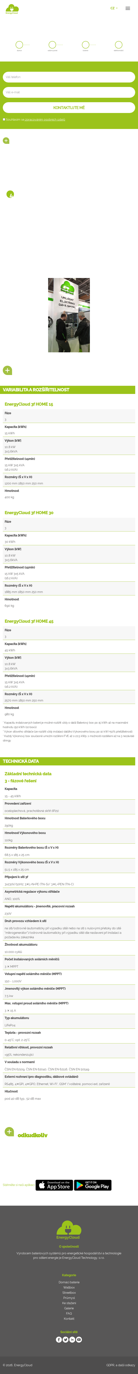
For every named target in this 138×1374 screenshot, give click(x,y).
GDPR (110, 1365)
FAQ (69, 1313)
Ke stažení (69, 1303)
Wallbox (69, 1287)
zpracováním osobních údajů (44, 119)
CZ (113, 8)
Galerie (69, 1308)
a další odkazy (125, 1365)
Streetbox (69, 1292)
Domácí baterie (69, 1282)
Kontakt (69, 1318)
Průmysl (69, 1298)
